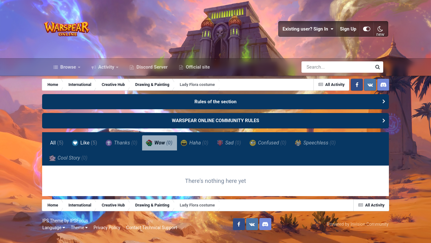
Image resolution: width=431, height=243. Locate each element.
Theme (84, 233)
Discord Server (151, 72)
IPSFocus (84, 226)
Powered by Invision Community (352, 229)
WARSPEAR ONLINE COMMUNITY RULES (215, 125)
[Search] (318, 71)
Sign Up (343, 31)
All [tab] (62, 147)
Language (59, 233)
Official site (197, 72)
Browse (68, 72)
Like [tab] (90, 147)
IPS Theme (58, 226)
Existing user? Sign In (303, 31)
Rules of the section (216, 106)
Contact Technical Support (156, 233)
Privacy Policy (112, 233)
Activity (106, 72)
